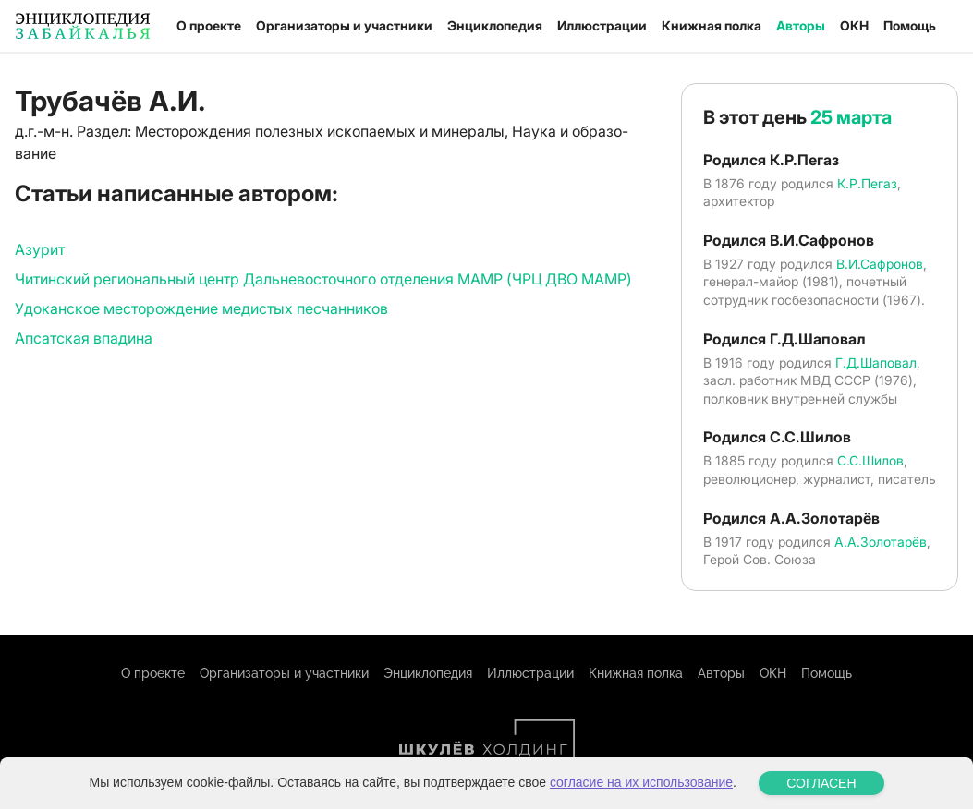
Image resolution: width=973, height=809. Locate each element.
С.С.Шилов (870, 460)
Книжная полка (711, 25)
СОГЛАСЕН (821, 783)
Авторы (800, 25)
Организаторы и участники (344, 25)
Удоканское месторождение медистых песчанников (201, 308)
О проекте (208, 25)
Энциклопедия (494, 25)
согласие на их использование (641, 782)
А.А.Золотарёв (880, 541)
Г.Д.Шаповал (876, 362)
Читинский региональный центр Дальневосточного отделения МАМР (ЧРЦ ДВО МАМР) (323, 279)
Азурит (40, 249)
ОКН (854, 25)
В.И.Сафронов (879, 264)
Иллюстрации (602, 25)
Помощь (909, 25)
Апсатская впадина (83, 338)
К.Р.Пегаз (867, 183)
